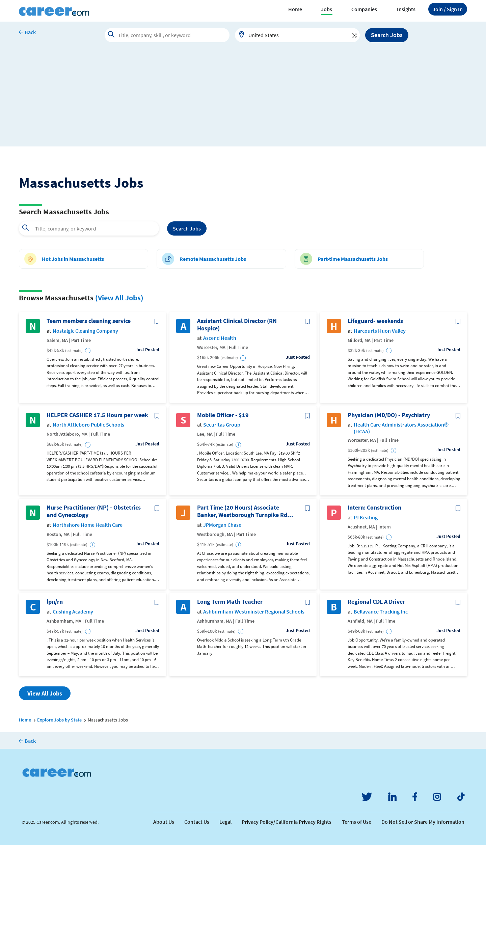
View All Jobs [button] (44, 775)
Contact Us (196, 903)
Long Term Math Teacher (230, 683)
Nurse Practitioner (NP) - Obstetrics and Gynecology (94, 592)
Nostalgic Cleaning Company (85, 412)
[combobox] (297, 35)
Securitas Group (221, 506)
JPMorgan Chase (222, 606)
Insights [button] (406, 9)
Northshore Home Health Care (88, 606)
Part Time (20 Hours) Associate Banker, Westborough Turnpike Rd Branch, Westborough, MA (242, 592)
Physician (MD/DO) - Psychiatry (389, 496)
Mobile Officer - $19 (223, 496)
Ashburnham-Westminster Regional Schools (253, 693)
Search (187, 310)
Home (295, 9)
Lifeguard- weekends (375, 402)
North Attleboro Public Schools (88, 506)
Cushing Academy (73, 693)
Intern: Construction (374, 589)
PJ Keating (366, 599)
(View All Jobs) (119, 379)
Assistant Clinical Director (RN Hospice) (237, 406)
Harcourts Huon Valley (380, 412)
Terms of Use (356, 903)
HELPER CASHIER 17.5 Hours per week (97, 496)
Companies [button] (364, 9)
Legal (225, 903)
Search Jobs (387, 35)
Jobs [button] (326, 9)
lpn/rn (55, 683)
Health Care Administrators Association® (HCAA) (401, 509)
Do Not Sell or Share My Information (422, 903)
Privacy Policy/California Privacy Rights (286, 903)
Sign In (448, 9)
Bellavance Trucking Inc (381, 693)
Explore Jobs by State (59, 801)
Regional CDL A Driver (376, 683)
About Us (163, 903)
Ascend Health (219, 419)
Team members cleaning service (89, 402)
